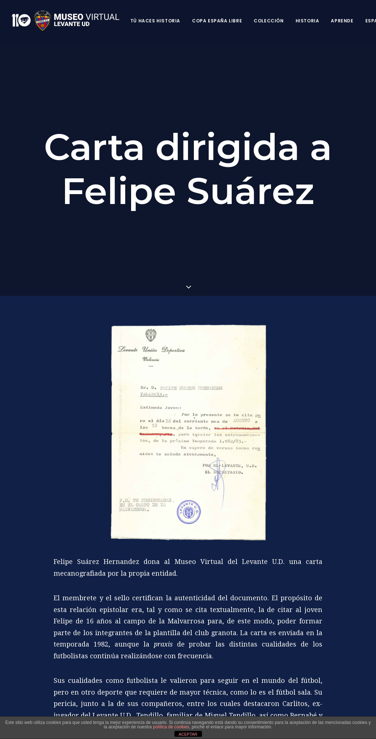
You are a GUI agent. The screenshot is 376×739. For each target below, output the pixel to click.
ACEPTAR (187, 734)
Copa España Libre (217, 21)
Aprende (342, 21)
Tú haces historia (155, 21)
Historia (307, 21)
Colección (268, 21)
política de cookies (171, 726)
